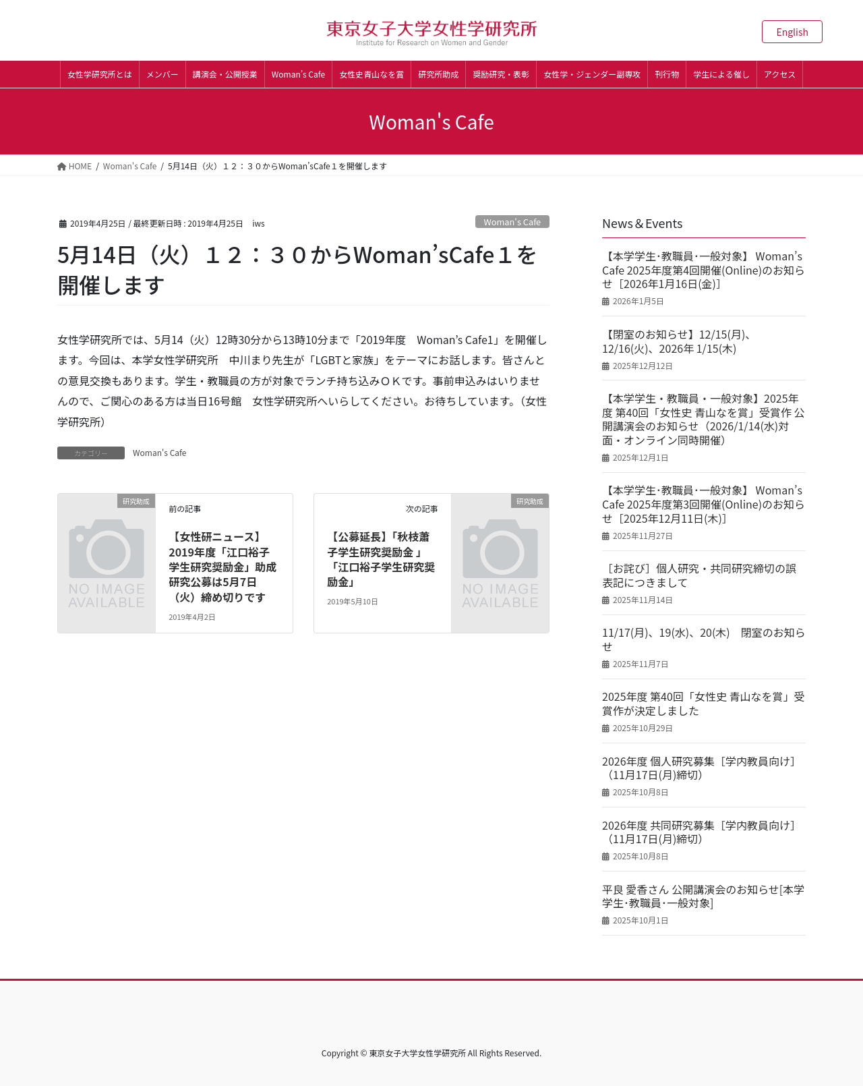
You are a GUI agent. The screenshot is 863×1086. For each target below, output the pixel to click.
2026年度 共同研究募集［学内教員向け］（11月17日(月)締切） (701, 832)
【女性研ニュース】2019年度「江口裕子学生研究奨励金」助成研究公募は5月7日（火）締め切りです (222, 566)
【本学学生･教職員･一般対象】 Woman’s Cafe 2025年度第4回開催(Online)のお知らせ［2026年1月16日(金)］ (703, 270)
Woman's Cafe (512, 221)
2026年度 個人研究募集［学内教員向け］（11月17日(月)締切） (701, 768)
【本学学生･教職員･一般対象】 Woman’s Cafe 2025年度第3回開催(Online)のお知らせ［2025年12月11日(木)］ (703, 504)
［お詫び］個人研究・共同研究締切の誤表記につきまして (699, 575)
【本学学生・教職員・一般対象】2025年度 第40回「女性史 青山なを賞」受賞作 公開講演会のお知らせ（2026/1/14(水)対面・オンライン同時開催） (703, 419)
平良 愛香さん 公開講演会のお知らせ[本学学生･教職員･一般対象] (703, 896)
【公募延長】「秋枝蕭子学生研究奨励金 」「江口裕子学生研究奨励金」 (381, 559)
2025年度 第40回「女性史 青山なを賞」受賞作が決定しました (703, 703)
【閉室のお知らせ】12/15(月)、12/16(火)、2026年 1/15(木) (679, 341)
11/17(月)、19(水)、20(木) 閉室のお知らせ (704, 639)
